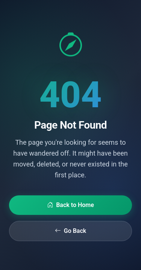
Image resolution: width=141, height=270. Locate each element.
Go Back (70, 231)
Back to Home (70, 205)
